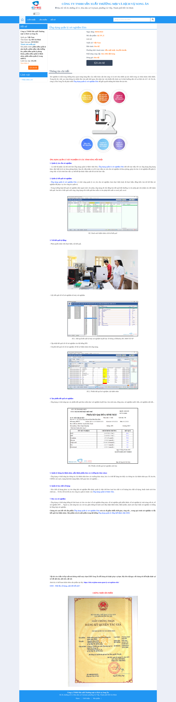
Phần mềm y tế (27, 80)
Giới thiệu (86, 698)
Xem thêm (25, 63)
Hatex (78, 698)
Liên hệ (33, 67)
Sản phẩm (96, 698)
